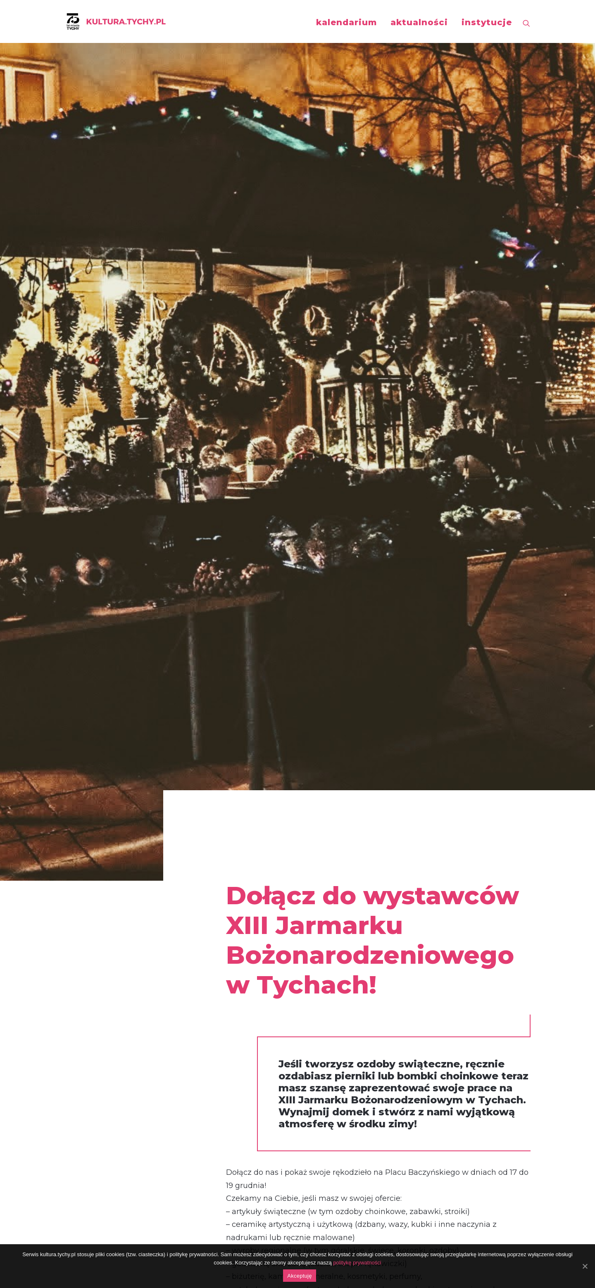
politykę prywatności (357, 1262)
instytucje (487, 22)
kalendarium (346, 22)
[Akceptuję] (585, 1266)
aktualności (419, 22)
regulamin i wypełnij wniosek (321, 788)
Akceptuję (299, 1276)
